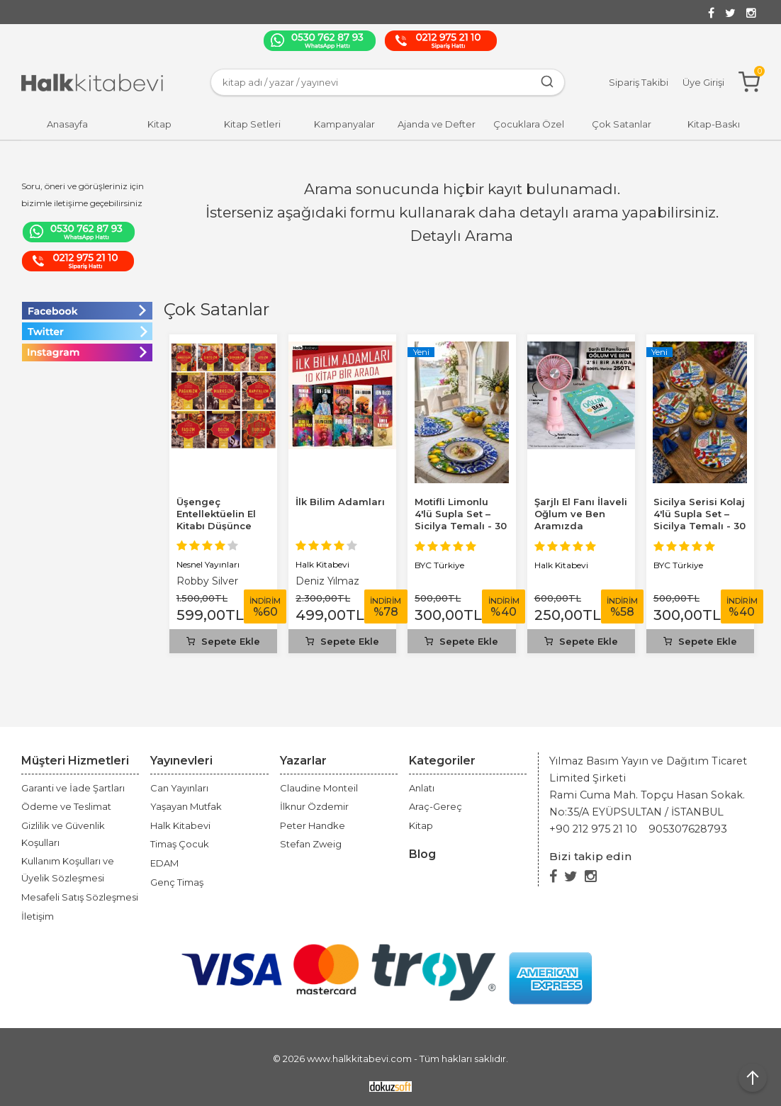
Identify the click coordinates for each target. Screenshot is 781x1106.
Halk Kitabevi (322, 564)
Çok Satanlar (216, 309)
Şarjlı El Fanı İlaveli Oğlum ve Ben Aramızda (580, 513)
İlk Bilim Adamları (340, 501)
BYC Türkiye (439, 565)
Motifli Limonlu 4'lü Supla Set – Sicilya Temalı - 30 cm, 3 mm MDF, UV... (461, 525)
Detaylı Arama (461, 235)
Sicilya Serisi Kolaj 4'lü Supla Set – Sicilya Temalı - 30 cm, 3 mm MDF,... (699, 519)
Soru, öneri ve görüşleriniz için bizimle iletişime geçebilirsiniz (82, 194)
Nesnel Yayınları (208, 564)
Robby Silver (207, 581)
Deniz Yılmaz (327, 581)
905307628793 (687, 829)
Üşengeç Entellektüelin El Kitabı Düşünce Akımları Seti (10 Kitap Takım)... (216, 525)
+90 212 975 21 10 (593, 829)
